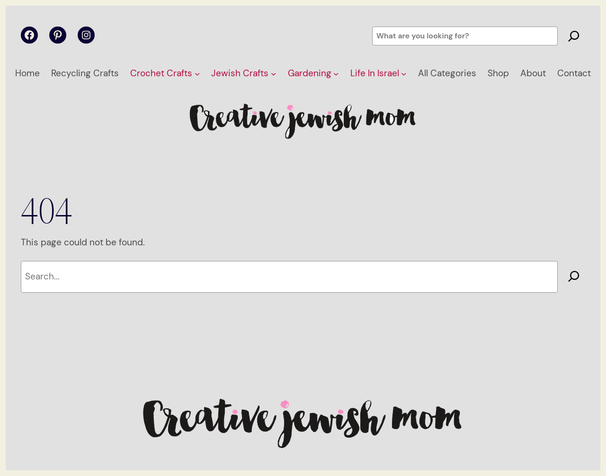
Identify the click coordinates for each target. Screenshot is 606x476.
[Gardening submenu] (336, 73)
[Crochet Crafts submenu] (197, 73)
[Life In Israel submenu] (403, 73)
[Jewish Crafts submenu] (273, 73)
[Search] (573, 36)
